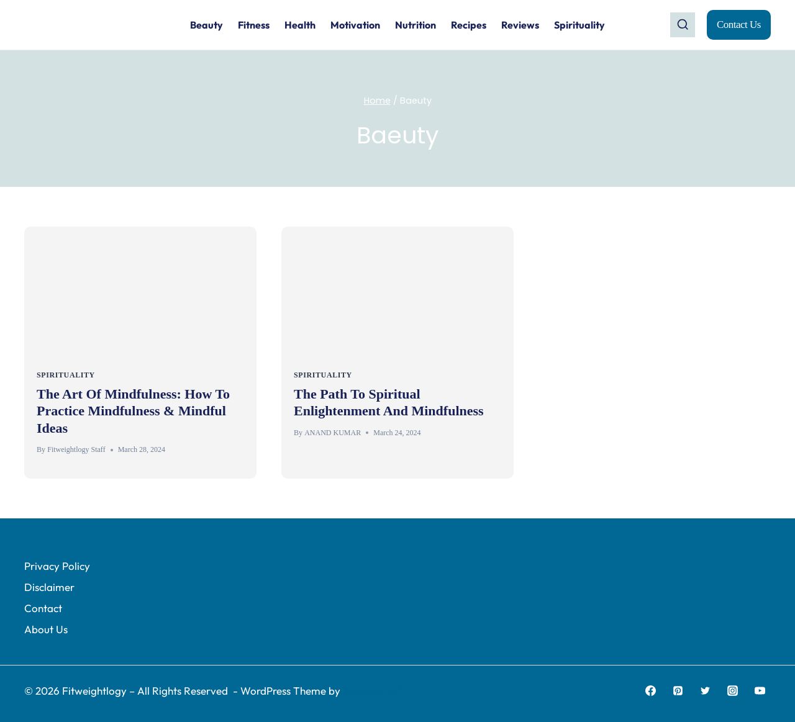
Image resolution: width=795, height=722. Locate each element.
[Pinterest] (677, 691)
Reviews (520, 25)
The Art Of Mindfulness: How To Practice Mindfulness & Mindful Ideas (133, 411)
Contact (43, 608)
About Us (46, 629)
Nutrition (415, 25)
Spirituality (579, 25)
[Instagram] (732, 691)
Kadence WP (372, 690)
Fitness (254, 25)
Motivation (355, 25)
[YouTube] (760, 691)
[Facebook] (650, 691)
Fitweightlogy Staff (76, 449)
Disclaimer (49, 586)
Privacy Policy (57, 565)
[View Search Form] (682, 24)
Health (300, 25)
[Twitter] (705, 691)
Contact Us (739, 24)
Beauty (206, 25)
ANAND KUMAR (332, 432)
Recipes (468, 25)
